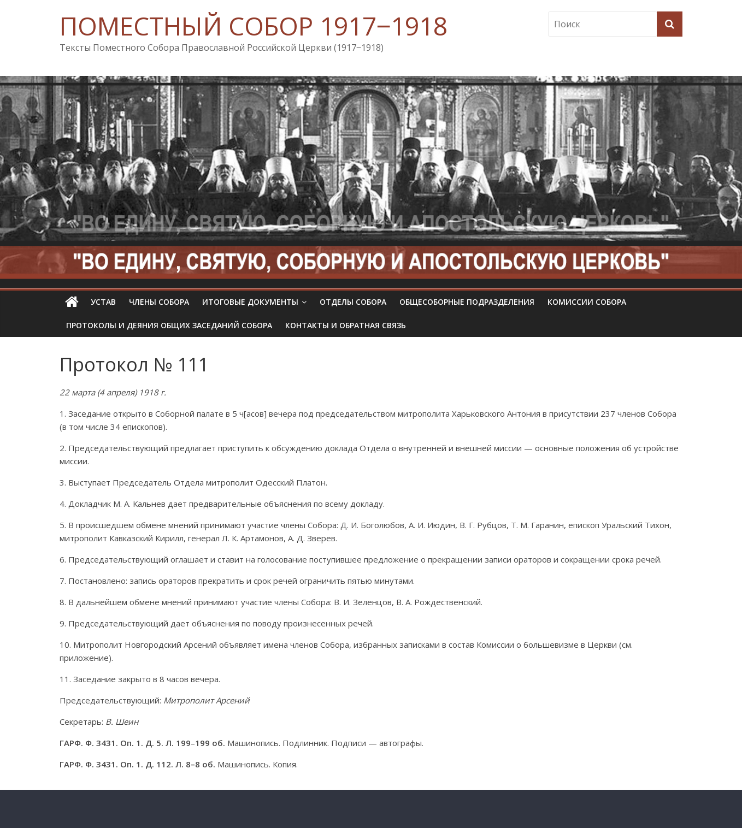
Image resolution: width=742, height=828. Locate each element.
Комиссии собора (586, 302)
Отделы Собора (353, 302)
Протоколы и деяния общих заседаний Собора (169, 325)
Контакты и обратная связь (345, 325)
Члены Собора (159, 302)
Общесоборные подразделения (466, 302)
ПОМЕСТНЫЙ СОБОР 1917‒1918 (253, 26)
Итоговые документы (250, 302)
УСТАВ (103, 302)
